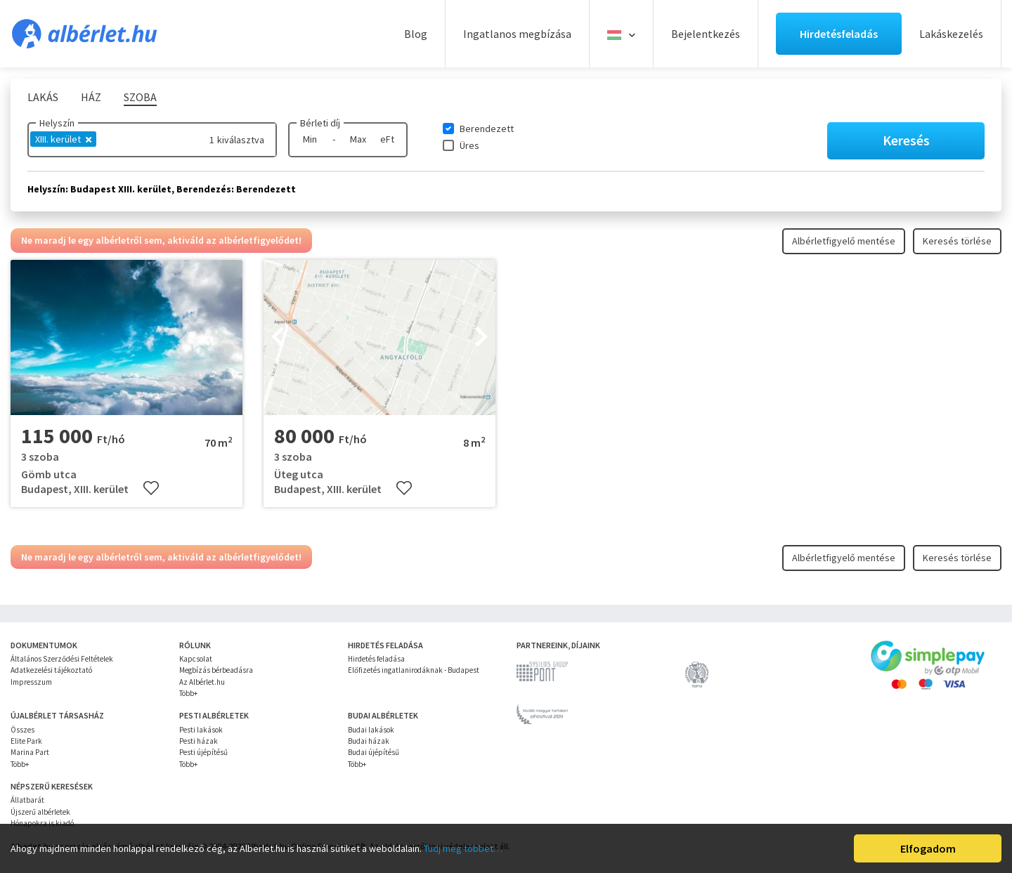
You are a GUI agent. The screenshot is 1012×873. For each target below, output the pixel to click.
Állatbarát (27, 800)
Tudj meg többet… (463, 848)
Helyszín (56, 123)
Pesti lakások (201, 730)
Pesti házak (198, 741)
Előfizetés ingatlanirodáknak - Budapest (413, 670)
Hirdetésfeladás (839, 34)
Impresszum (31, 682)
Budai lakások (371, 730)
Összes (22, 730)
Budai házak (368, 741)
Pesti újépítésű (203, 752)
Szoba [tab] (140, 97)
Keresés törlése (957, 241)
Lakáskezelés (951, 34)
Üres (469, 145)
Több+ (188, 693)
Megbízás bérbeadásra (216, 670)
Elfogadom (928, 848)
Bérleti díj (320, 123)
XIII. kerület (63, 139)
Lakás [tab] (42, 97)
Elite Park (26, 741)
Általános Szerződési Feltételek (62, 659)
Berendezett (487, 128)
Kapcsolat (195, 659)
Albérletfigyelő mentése (843, 241)
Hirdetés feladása (376, 659)
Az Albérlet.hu (202, 682)
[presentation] (278, 338)
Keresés (906, 140)
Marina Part (30, 752)
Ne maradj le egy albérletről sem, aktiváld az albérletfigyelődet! (161, 240)
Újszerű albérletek (40, 812)
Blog (415, 34)
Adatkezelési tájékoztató (51, 670)
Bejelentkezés (705, 34)
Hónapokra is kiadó (42, 823)
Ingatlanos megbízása (517, 34)
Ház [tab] (91, 97)
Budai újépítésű (373, 752)
